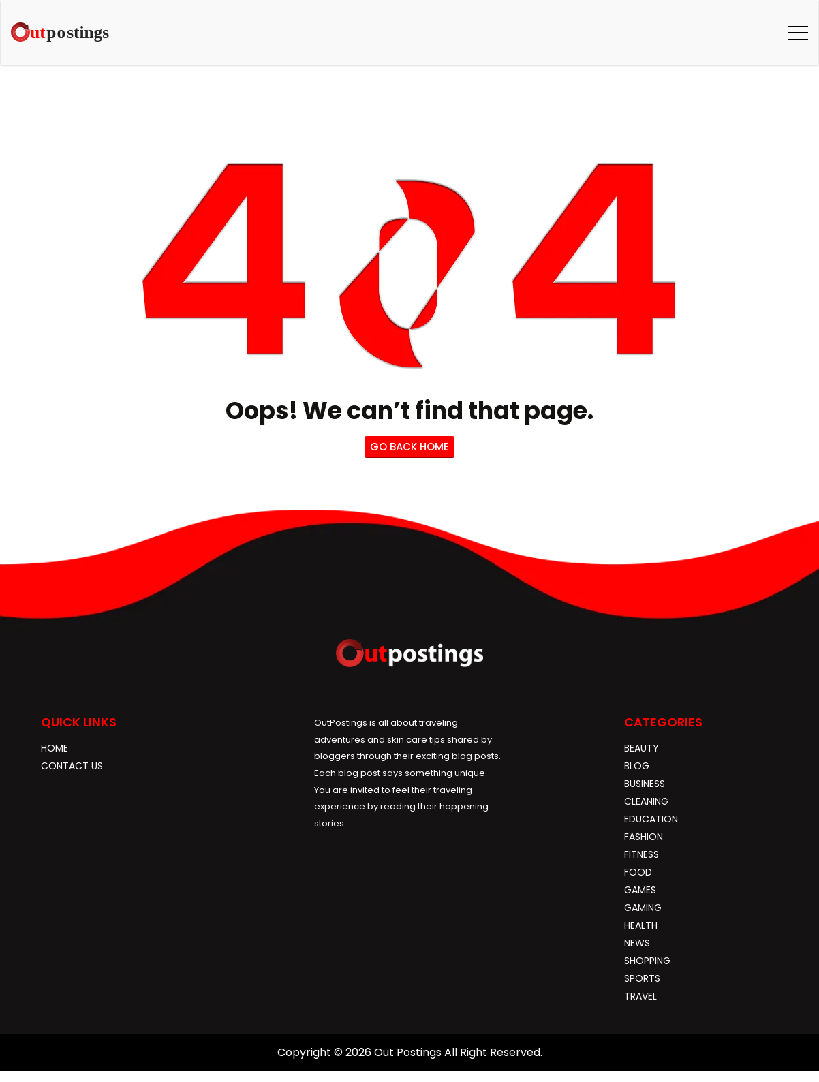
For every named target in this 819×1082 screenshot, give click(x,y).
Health (641, 925)
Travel (640, 996)
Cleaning (646, 801)
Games (640, 890)
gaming (643, 907)
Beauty (641, 748)
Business (644, 783)
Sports (642, 978)
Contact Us (72, 766)
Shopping (647, 961)
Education (651, 819)
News (637, 943)
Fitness (641, 854)
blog (636, 766)
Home (54, 748)
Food (638, 872)
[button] (798, 32)
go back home (409, 446)
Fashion (643, 837)
